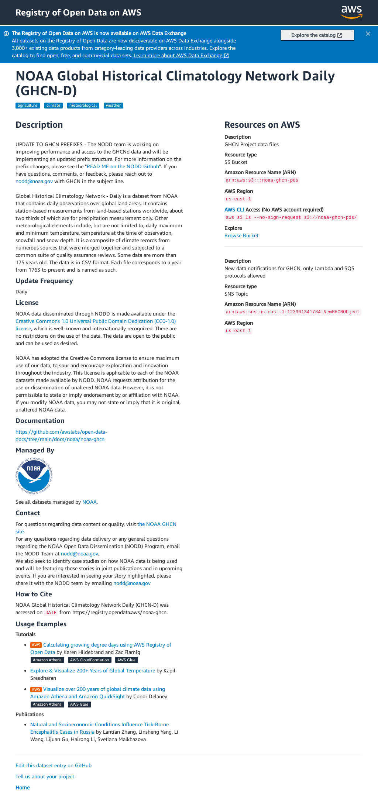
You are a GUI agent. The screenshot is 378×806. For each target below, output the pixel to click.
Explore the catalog (316, 35)
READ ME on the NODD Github (123, 166)
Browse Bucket (241, 235)
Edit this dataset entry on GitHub (54, 765)
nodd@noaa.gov (34, 181)
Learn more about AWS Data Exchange (181, 55)
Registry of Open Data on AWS (78, 12)
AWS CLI (234, 209)
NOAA (89, 502)
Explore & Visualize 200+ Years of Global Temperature (92, 670)
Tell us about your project (45, 776)
